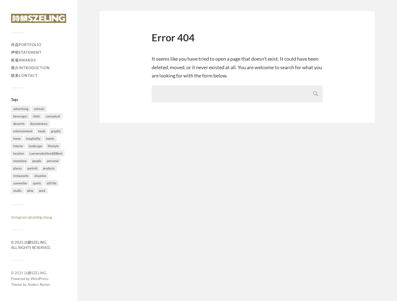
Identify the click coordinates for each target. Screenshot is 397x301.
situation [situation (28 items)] (40, 176)
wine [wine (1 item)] (30, 190)
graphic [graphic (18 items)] (56, 131)
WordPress (39, 278)
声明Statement (26, 52)
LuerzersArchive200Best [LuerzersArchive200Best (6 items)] (45, 153)
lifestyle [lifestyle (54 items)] (53, 146)
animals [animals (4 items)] (39, 109)
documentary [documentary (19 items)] (39, 123)
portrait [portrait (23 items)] (32, 168)
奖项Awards (23, 60)
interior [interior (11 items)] (18, 146)
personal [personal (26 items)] (52, 161)
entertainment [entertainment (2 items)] (23, 131)
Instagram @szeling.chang (31, 217)
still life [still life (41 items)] (52, 183)
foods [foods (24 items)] (41, 131)
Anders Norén (39, 284)
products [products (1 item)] (49, 168)
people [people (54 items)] (36, 161)
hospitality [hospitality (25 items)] (33, 138)
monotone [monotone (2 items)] (20, 161)
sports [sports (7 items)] (37, 183)
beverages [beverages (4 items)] (20, 116)
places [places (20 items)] (17, 168)
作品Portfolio (26, 44)
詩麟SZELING (35, 273)
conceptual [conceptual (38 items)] (52, 116)
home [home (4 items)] (17, 138)
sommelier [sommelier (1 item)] (20, 183)
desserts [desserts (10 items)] (19, 123)
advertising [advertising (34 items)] (20, 109)
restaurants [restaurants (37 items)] (21, 176)
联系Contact (24, 75)
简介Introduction (30, 68)
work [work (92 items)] (42, 190)
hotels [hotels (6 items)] (50, 138)
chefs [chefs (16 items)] (36, 116)
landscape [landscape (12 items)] (35, 146)
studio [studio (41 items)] (17, 190)
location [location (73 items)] (18, 153)
